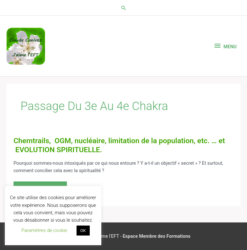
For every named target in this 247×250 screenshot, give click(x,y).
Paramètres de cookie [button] (44, 230)
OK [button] (83, 230)
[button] (124, 8)
